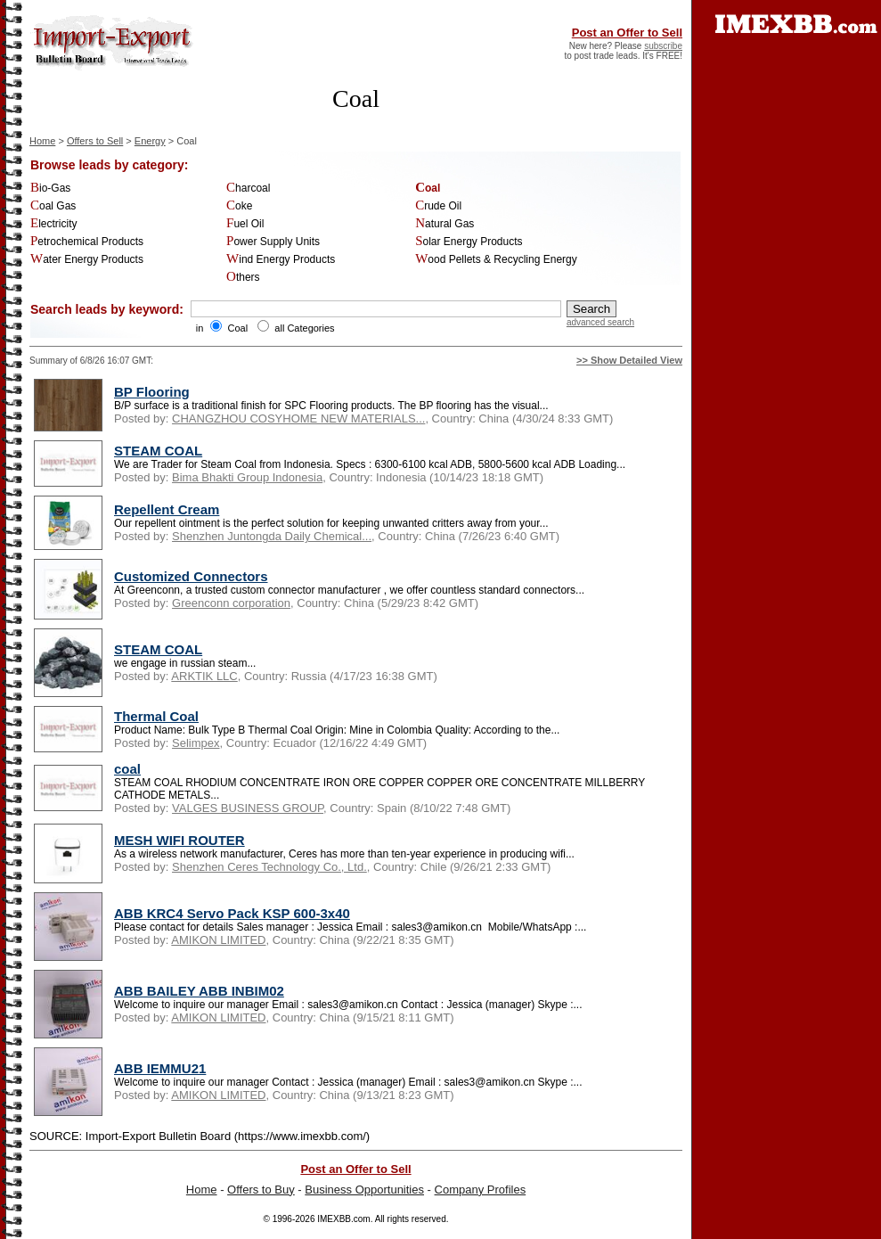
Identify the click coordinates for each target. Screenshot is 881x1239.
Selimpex (195, 743)
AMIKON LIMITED (218, 940)
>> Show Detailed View (629, 360)
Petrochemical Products (86, 241)
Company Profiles (480, 1189)
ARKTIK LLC (204, 676)
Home (42, 140)
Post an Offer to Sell (627, 32)
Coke (239, 206)
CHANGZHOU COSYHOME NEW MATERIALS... (298, 418)
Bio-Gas (50, 188)
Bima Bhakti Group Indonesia (247, 477)
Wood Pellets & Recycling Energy (496, 259)
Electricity (53, 223)
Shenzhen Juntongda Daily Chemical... (271, 536)
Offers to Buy (261, 1189)
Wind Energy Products (280, 259)
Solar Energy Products (468, 241)
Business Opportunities (364, 1189)
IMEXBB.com (343, 1219)
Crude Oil (438, 206)
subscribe (663, 46)
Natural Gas (444, 223)
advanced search (600, 322)
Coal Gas (53, 206)
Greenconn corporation (231, 603)
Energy (150, 140)
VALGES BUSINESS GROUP (247, 808)
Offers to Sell (95, 140)
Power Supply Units (273, 241)
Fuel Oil (245, 223)
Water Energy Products (86, 259)
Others (243, 277)
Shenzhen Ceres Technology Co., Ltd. (269, 867)
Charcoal (248, 188)
